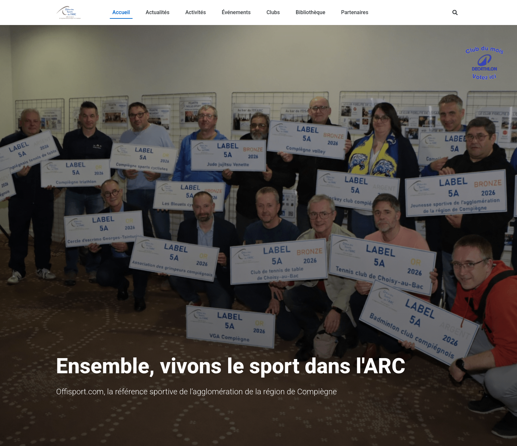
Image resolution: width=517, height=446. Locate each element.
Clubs (273, 12)
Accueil (121, 12)
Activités (195, 12)
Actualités (157, 12)
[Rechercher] (455, 12)
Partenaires (355, 12)
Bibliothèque (310, 12)
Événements (236, 12)
